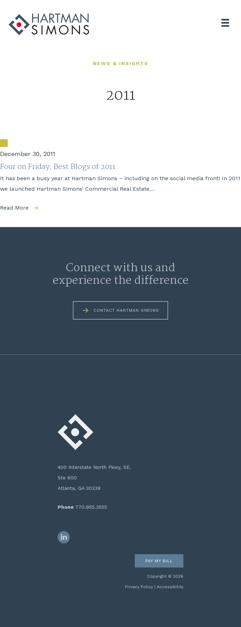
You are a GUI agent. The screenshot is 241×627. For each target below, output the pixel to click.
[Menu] (225, 22)
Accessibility (170, 586)
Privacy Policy (139, 586)
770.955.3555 (91, 507)
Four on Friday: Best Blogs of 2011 (58, 167)
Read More (14, 207)
